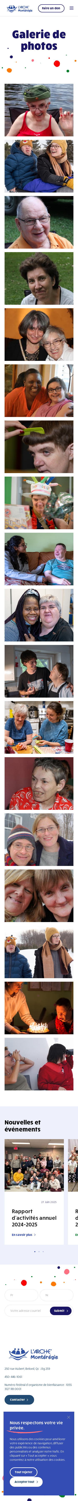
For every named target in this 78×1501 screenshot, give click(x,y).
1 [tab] (34, 1251)
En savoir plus (22, 1234)
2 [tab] (39, 1251)
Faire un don (51, 8)
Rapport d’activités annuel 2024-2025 (34, 1217)
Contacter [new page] (17, 1399)
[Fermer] (68, 1417)
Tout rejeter (23, 1472)
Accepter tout (24, 1481)
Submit (59, 1310)
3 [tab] (43, 1251)
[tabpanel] (34, 1192)
